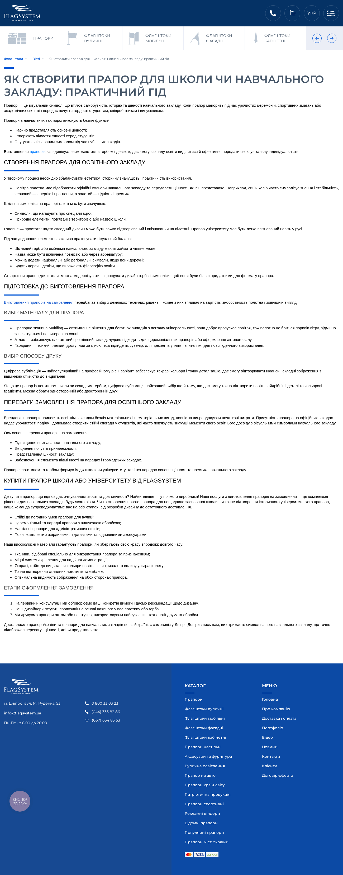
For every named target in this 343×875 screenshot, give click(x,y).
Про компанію (276, 708)
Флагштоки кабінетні (205, 737)
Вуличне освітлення (205, 766)
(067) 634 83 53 (106, 720)
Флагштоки (13, 59)
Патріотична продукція (208, 794)
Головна (270, 699)
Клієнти (269, 766)
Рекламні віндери (202, 813)
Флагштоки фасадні (204, 728)
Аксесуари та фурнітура (208, 756)
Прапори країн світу (205, 785)
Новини (270, 747)
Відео (267, 737)
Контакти (271, 756)
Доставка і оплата (279, 718)
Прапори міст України (206, 842)
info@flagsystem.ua (22, 713)
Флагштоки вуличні (204, 708)
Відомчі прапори (201, 823)
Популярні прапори (204, 832)
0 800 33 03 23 (105, 703)
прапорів (38, 151)
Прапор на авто (200, 775)
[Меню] (331, 13)
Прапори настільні (203, 747)
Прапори (194, 699)
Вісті (36, 59)
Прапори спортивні (204, 804)
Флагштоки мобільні (205, 718)
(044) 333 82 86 (106, 712)
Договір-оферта (277, 775)
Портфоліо (272, 728)
